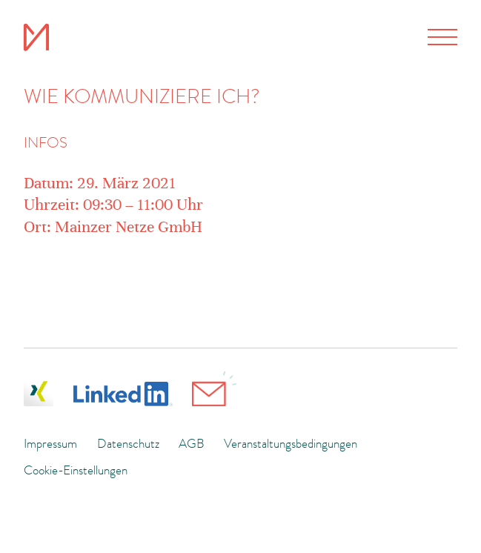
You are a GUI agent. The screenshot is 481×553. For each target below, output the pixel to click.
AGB (192, 443)
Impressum (50, 443)
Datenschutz (128, 443)
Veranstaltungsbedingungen (290, 443)
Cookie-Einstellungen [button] (75, 470)
